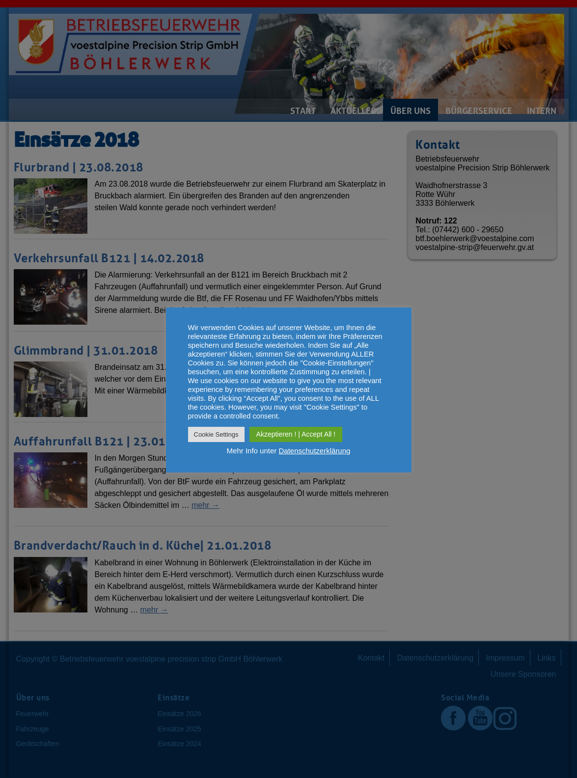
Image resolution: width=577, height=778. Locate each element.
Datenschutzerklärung (314, 450)
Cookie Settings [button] (216, 434)
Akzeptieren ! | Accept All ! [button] (296, 434)
